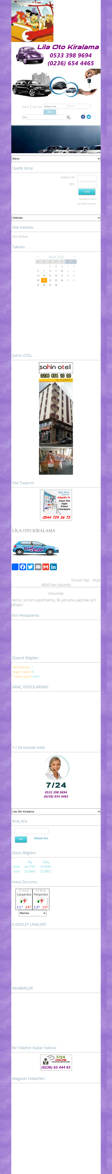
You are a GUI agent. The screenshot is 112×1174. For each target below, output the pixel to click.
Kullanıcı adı (67, 177)
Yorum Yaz (80, 580)
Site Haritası (20, 236)
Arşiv (96, 580)
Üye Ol (25, 106)
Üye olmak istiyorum (86, 203)
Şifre (71, 184)
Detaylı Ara (41, 838)
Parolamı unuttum (87, 199)
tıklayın (17, 604)
